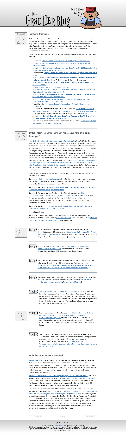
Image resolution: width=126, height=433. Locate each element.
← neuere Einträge (35, 416)
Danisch (66, 282)
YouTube (83, 291)
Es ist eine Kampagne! (39, 33)
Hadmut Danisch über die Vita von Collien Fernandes (50, 87)
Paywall (84, 113)
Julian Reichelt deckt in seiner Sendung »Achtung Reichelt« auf (51, 141)
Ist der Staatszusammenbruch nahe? (46, 355)
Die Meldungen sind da (36, 360)
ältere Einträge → (91, 416)
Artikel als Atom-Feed (63, 423)
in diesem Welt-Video (63, 218)
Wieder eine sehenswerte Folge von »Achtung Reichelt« (59, 291)
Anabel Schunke (75, 282)
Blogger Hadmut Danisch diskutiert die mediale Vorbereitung (65, 187)
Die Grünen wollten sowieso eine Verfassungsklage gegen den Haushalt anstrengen (58, 376)
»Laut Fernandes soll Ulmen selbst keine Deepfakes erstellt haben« (66, 61)
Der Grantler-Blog (59, 425)
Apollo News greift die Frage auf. (48, 179)
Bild (85, 237)
